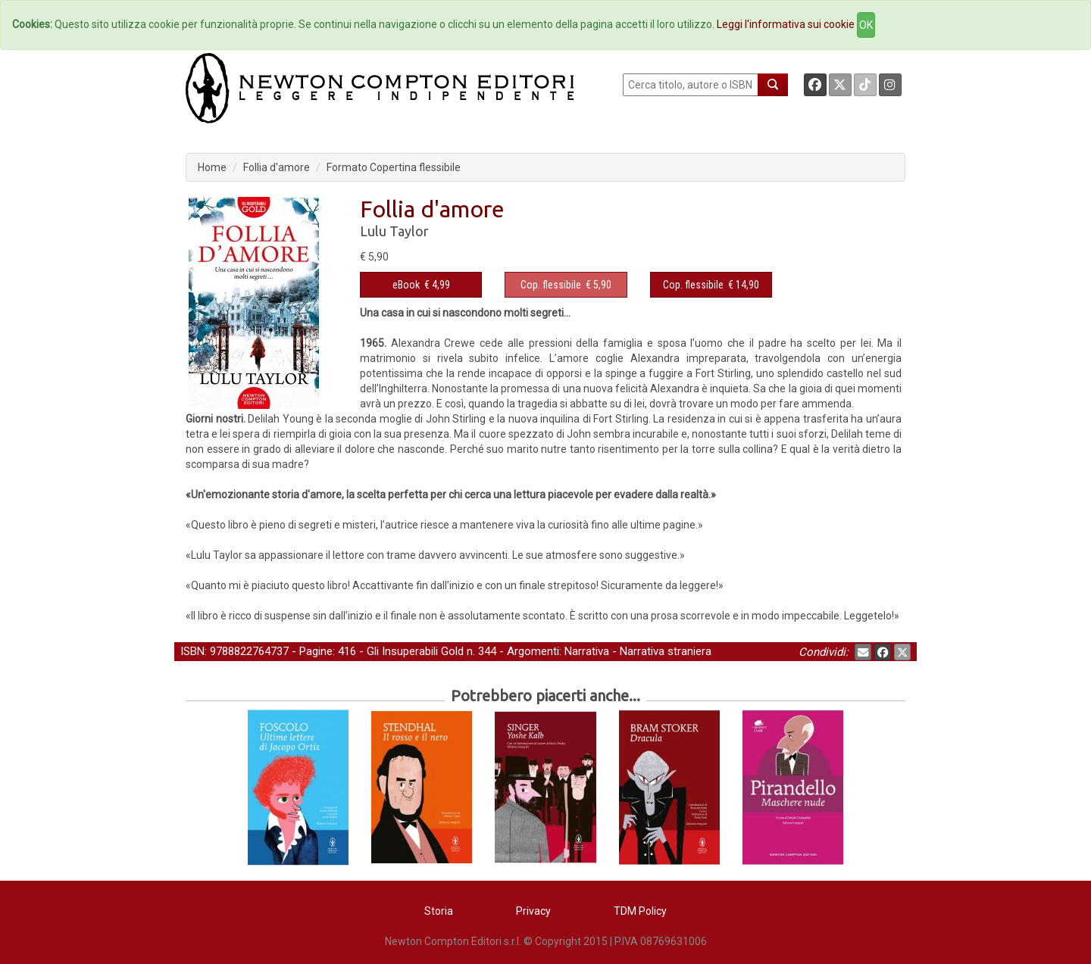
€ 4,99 (421, 285)
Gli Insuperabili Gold (415, 651)
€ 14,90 (711, 285)
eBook (406, 285)
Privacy (533, 911)
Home (212, 167)
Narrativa (586, 651)
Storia (438, 911)
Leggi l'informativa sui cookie (786, 24)
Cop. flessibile (550, 285)
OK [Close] (866, 25)
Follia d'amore (276, 167)
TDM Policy (640, 911)
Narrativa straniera (665, 651)
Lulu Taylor (394, 231)
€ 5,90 (565, 285)
